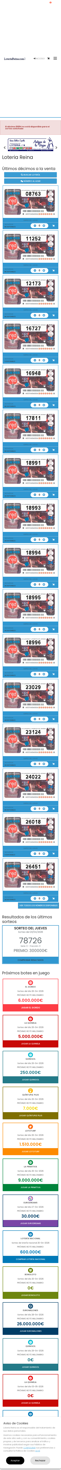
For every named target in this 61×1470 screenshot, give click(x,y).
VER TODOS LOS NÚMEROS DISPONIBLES (38, 905)
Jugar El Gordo (30, 1007)
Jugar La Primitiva (30, 1187)
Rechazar (40, 1460)
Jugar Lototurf (30, 1151)
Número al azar (30, 181)
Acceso (39, 58)
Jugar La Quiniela (30, 1043)
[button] (4, 147)
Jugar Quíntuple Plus (30, 1115)
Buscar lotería (30, 174)
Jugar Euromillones (30, 1331)
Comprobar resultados (30, 960)
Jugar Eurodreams (30, 1223)
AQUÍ (37, 1450)
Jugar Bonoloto (30, 1295)
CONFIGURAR (29, 1447)
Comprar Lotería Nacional (30, 1259)
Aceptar (15, 1460)
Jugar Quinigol (30, 1079)
